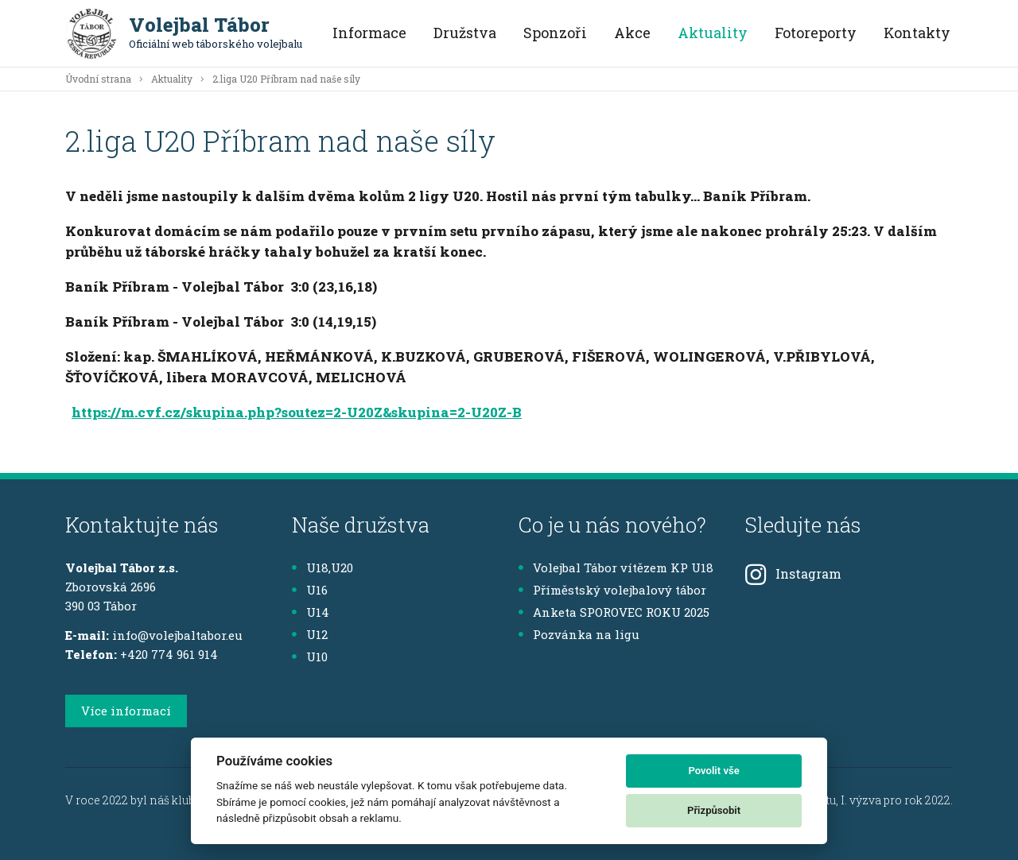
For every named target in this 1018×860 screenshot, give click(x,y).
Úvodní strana (98, 78)
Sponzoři (555, 32)
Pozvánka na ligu (579, 634)
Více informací (126, 711)
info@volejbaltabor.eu (177, 635)
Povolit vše (713, 771)
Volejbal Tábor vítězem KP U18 (616, 567)
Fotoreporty (816, 32)
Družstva (464, 32)
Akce (632, 32)
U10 (310, 656)
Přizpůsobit (713, 810)
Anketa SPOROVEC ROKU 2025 (614, 612)
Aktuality (713, 32)
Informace (369, 32)
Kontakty (917, 32)
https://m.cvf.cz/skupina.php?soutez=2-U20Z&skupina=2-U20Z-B (297, 412)
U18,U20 (322, 567)
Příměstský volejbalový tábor (612, 590)
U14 (310, 612)
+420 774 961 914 (169, 654)
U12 (310, 634)
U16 (310, 590)
